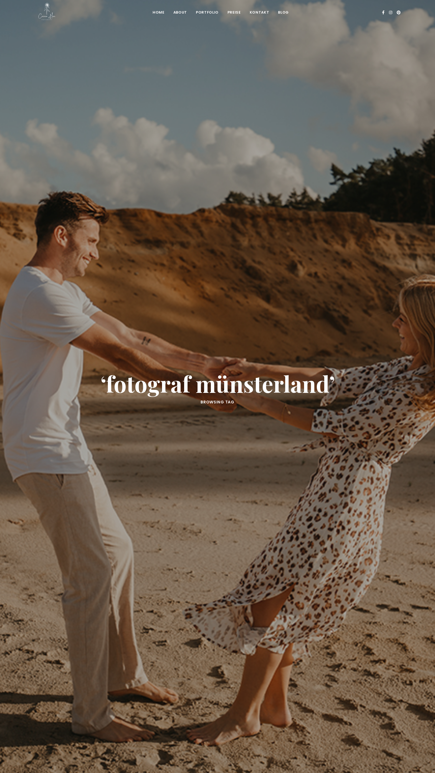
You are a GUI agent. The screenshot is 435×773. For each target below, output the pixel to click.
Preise (234, 12)
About (180, 12)
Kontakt (259, 12)
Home (159, 12)
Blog (283, 12)
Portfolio (207, 12)
